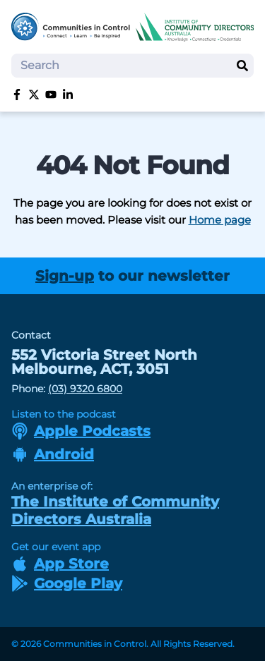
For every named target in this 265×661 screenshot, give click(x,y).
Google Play (66, 583)
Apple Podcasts (81, 431)
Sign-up (64, 275)
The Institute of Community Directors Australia (115, 510)
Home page (220, 219)
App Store (60, 563)
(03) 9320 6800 (85, 388)
